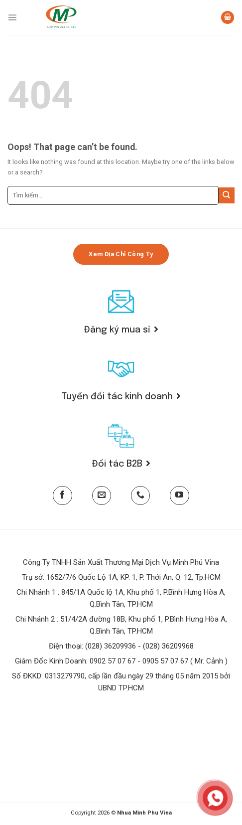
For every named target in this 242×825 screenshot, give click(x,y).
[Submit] (227, 195)
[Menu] (12, 17)
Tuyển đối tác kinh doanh (121, 396)
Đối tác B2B (121, 464)
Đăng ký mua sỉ (121, 330)
